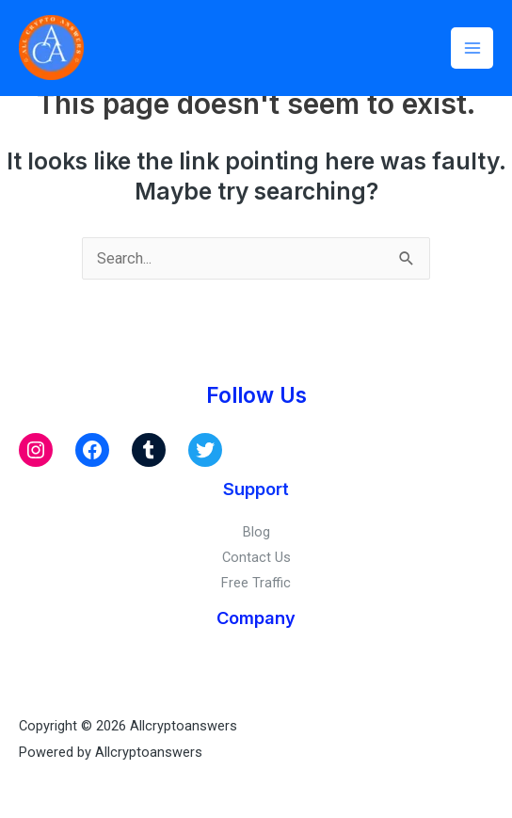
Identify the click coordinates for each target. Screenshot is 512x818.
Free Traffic (256, 582)
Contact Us (256, 557)
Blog (256, 531)
